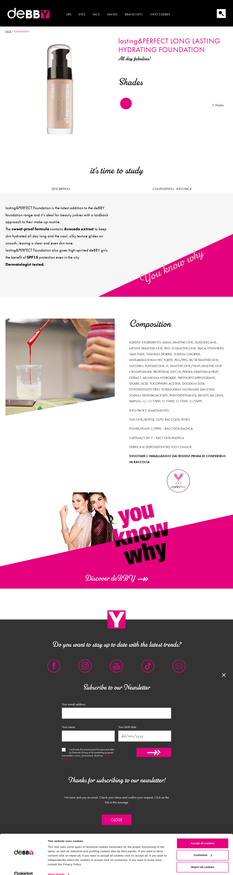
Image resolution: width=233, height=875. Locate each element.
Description (61, 189)
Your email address (73, 704)
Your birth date (127, 727)
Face (96, 14)
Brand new (134, 14)
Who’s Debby (160, 14)
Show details (56, 867)
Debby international (28, 13)
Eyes (82, 14)
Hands (112, 14)
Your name (68, 727)
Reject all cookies (202, 860)
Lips (68, 14)
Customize (203, 848)
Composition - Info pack (172, 189)
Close (116, 820)
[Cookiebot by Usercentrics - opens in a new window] (24, 868)
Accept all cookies (203, 836)
